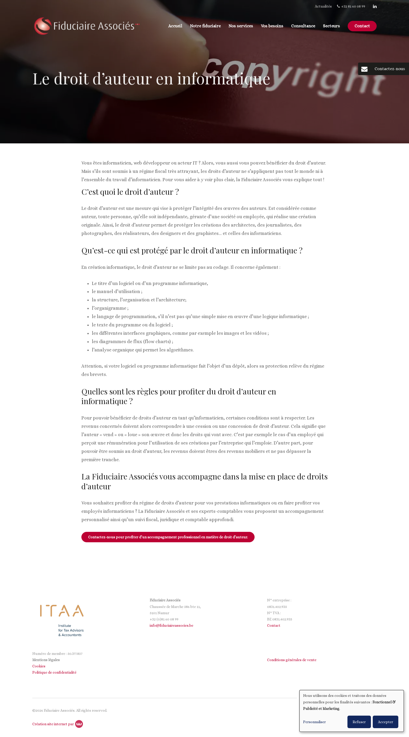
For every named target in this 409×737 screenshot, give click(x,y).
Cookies (39, 666)
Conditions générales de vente (291, 660)
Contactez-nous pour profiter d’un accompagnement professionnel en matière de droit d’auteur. (168, 537)
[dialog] (351, 711)
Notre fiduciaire (205, 25)
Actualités (323, 6)
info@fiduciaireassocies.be (171, 625)
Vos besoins (272, 25)
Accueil (175, 25)
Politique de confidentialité (54, 672)
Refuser (359, 722)
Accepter (385, 722)
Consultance (303, 25)
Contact (362, 25)
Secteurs (331, 25)
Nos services (240, 25)
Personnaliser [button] (314, 722)
